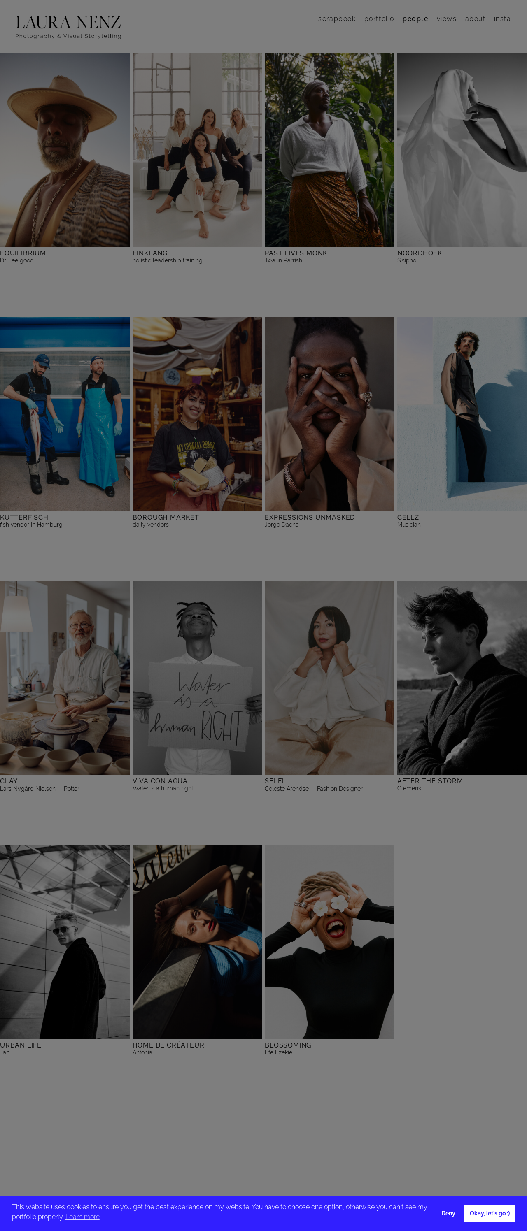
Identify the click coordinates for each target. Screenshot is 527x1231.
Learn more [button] (82, 1217)
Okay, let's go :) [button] (490, 1213)
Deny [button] (448, 1213)
